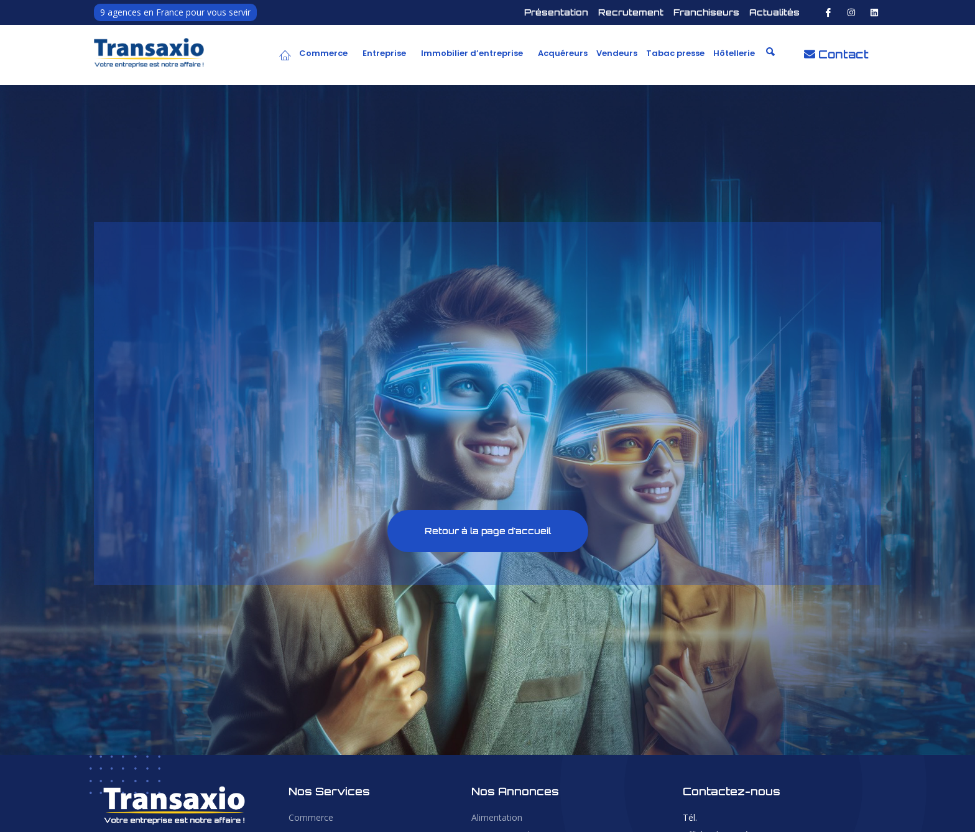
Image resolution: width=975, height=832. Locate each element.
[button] (326, 53)
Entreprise (384, 53)
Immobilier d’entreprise (472, 53)
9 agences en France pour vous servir (175, 12)
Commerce (323, 53)
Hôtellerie (734, 53)
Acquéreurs (563, 53)
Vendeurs (616, 53)
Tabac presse (675, 53)
